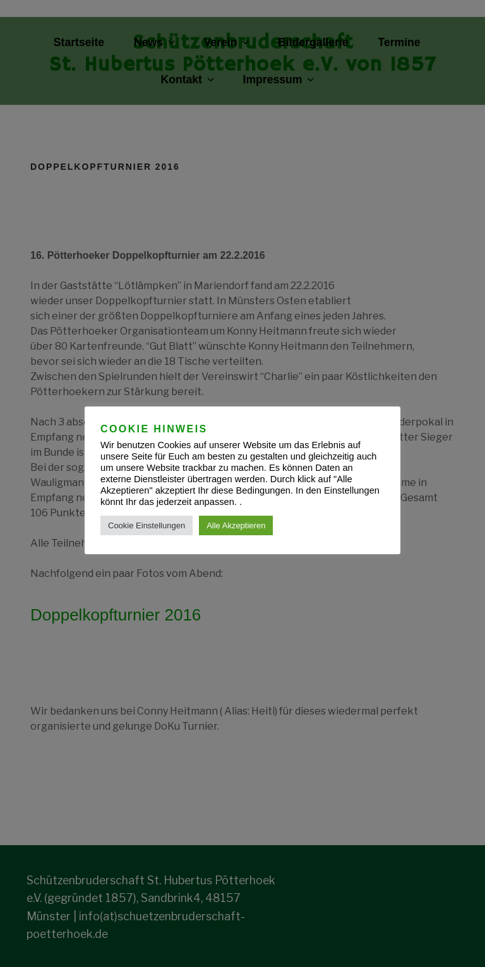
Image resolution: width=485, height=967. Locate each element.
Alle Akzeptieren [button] (236, 525)
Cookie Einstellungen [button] (146, 525)
